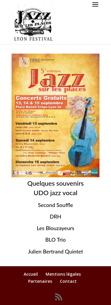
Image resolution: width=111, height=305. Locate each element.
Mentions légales (63, 274)
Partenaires (40, 281)
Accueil (31, 274)
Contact (68, 281)
